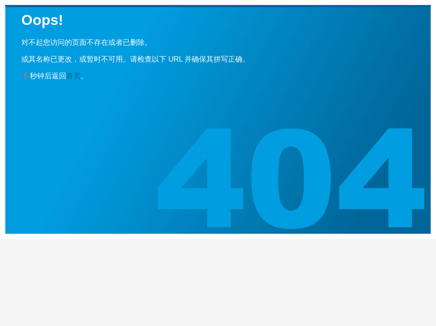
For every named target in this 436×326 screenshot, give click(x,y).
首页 (73, 76)
